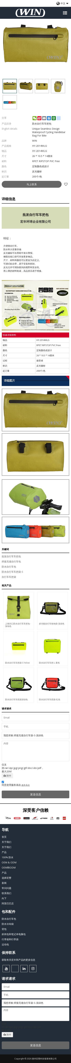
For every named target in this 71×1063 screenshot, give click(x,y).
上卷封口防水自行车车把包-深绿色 (17, 625)
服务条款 (26, 785)
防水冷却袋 (8, 924)
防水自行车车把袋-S (12, 571)
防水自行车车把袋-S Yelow (17, 662)
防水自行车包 (9, 566)
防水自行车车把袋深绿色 (16, 699)
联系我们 (6, 893)
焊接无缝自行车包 (11, 561)
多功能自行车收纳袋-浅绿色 (51, 623)
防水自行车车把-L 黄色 (49, 662)
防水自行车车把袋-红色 (49, 699)
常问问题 (6, 888)
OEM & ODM (9, 862)
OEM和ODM (9, 867)
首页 (4, 836)
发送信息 (35, 794)
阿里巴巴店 (8, 903)
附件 (7, 775)
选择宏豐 (6, 877)
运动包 (5, 944)
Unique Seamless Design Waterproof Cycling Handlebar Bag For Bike (48, 132)
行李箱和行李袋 (10, 939)
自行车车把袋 (9, 576)
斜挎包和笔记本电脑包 (14, 934)
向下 (4, 898)
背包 (4, 929)
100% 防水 (7, 857)
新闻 (4, 883)
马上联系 (32, 184)
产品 (4, 852)
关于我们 (6, 842)
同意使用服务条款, (16, 784)
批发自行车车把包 (11, 556)
